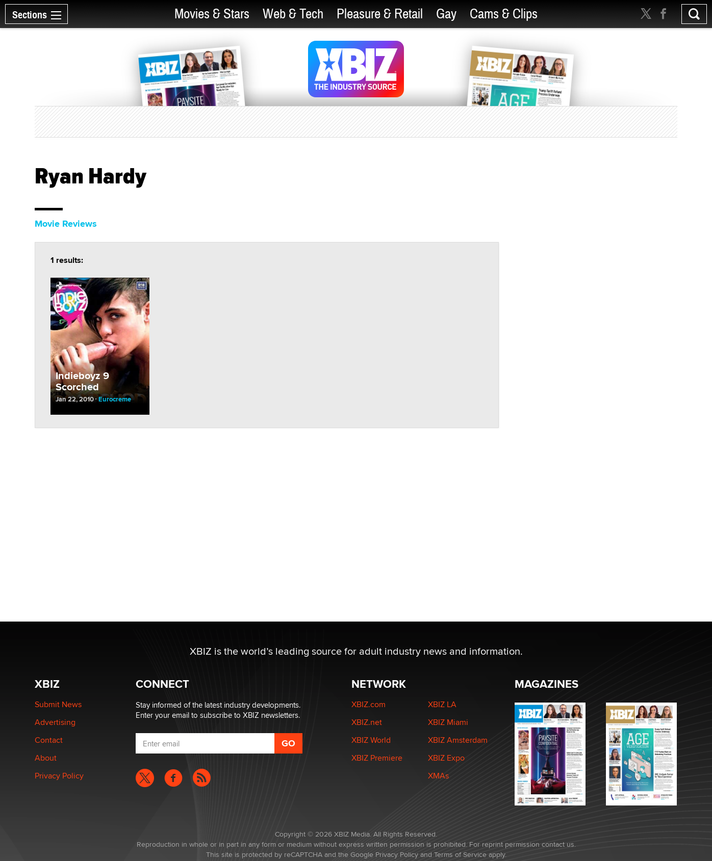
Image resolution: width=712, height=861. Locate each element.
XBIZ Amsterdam (458, 740)
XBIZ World (371, 740)
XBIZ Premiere (376, 758)
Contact (49, 740)
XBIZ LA (442, 704)
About (46, 758)
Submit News (58, 704)
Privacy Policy (59, 776)
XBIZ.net (366, 722)
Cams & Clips (504, 14)
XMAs (438, 776)
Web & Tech (293, 14)
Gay (446, 14)
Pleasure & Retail (380, 14)
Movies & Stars (211, 14)
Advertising (55, 722)
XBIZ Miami (448, 722)
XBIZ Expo (446, 758)
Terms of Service (460, 854)
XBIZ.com (368, 704)
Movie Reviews (66, 223)
